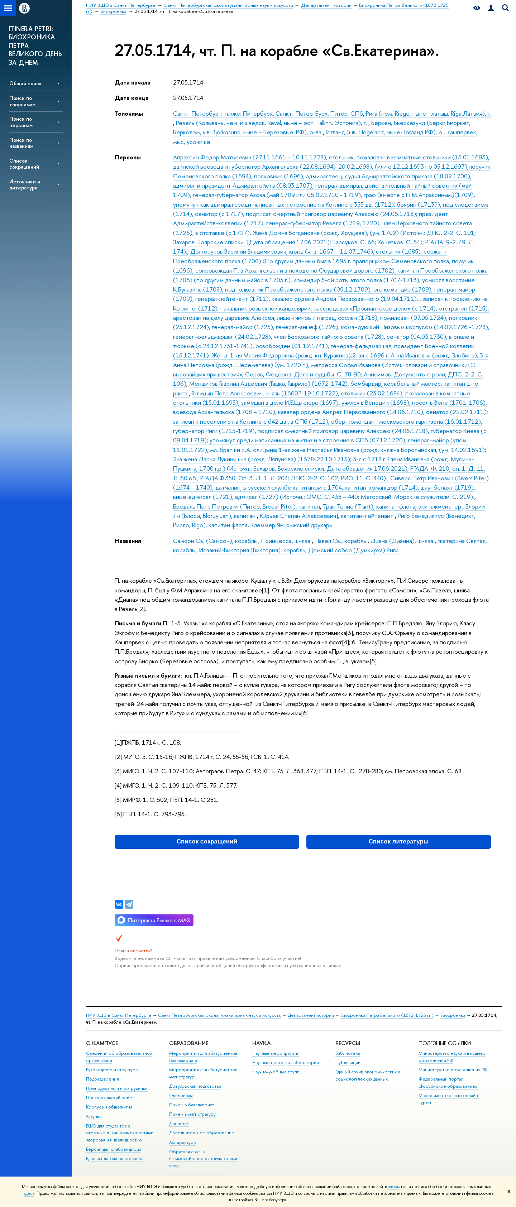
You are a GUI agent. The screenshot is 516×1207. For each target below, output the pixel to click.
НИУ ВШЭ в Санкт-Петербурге (118, 1015)
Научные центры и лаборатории (285, 1062)
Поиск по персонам (21, 121)
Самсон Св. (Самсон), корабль (215, 541)
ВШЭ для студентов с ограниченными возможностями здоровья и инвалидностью (119, 1133)
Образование (188, 1043)
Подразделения (102, 1079)
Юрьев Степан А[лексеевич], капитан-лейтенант (327, 515)
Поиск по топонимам (22, 101)
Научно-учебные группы (277, 1072)
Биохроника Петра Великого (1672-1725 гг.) (387, 1015)
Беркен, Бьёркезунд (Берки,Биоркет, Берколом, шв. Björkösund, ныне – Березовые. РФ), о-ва (321, 127)
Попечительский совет (110, 1098)
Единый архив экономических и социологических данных (367, 1075)
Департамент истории (311, 1015)
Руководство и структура (112, 1070)
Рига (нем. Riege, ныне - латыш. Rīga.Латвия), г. (428, 113)
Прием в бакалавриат (191, 1105)
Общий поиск (25, 83)
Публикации (347, 1062)
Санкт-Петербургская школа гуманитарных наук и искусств (219, 1015)
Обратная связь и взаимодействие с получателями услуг (203, 1159)
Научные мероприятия (276, 1053)
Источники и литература (24, 184)
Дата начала (132, 82)
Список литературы (399, 841)
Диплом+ (179, 1123)
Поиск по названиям (21, 142)
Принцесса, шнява (286, 541)
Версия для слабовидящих (113, 1149)
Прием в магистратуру (192, 1114)
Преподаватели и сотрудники (117, 1088)
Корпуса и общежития (109, 1107)
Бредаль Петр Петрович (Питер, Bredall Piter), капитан (246, 506)
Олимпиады (181, 1095)
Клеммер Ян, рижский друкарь (291, 525)
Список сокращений (24, 163)
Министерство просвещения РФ (453, 1070)
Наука (261, 1043)
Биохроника (452, 1015)
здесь (393, 1186)
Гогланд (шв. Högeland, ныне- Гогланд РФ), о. (385, 132)
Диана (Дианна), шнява (403, 541)
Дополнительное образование (201, 1133)
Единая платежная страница (114, 1158)
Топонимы (129, 113)
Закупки (94, 1117)
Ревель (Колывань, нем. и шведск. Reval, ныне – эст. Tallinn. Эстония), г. (272, 123)
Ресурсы (347, 1043)
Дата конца (132, 97)
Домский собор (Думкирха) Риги (353, 550)
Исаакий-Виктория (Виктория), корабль (252, 550)
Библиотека (347, 1053)
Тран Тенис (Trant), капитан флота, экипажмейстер (393, 506)
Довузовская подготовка (195, 1086)
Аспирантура (182, 1142)
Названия (128, 541)
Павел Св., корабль (341, 541)
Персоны (128, 157)
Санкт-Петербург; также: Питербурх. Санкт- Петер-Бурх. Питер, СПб (268, 113)
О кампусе (102, 1043)
